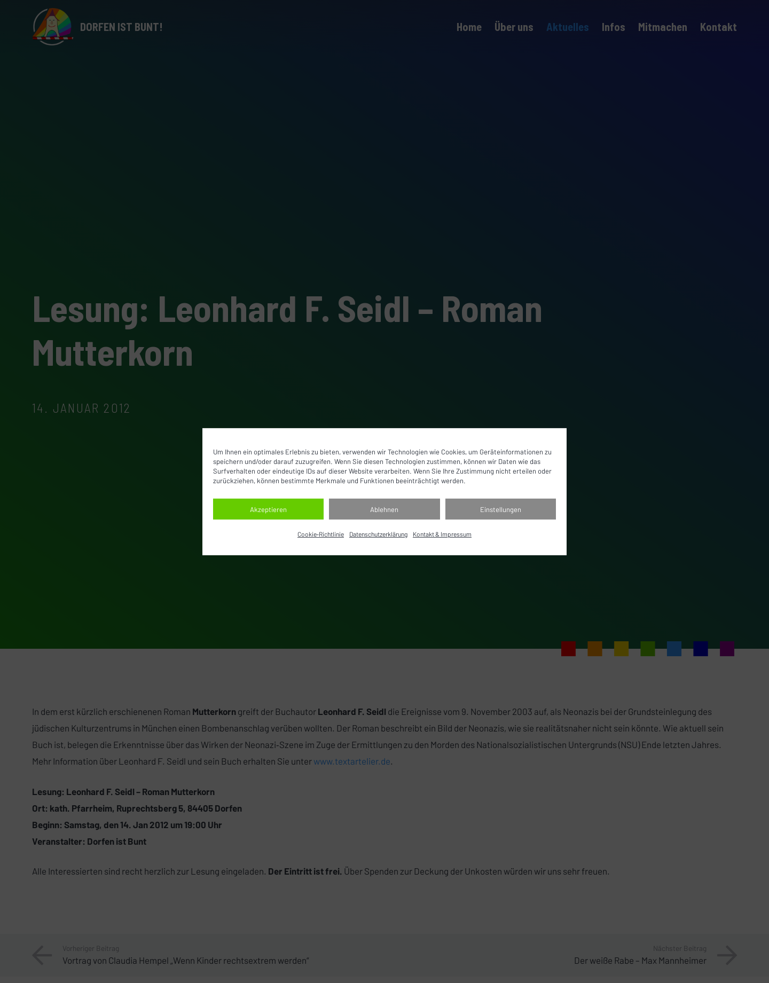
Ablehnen (384, 509)
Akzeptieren (268, 509)
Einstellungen (500, 509)
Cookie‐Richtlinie (320, 534)
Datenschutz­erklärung (378, 534)
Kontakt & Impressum (442, 534)
